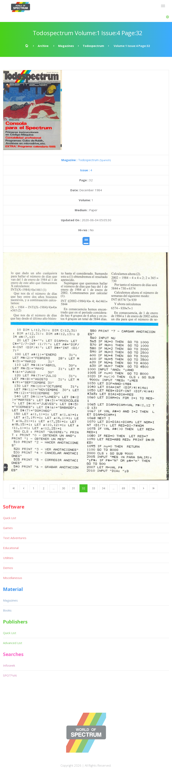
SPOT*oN (10, 675)
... (54, 488)
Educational (11, 548)
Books (7, 610)
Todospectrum (93, 46)
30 (63, 488)
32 (83, 488)
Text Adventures (14, 538)
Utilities (8, 558)
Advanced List (12, 643)
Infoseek (9, 665)
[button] (167, 17)
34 (103, 488)
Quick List (9, 518)
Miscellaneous (12, 578)
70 (133, 488)
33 (93, 488)
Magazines (66, 46)
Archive (43, 46)
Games (8, 528)
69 (123, 488)
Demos (8, 568)
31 (73, 488)
